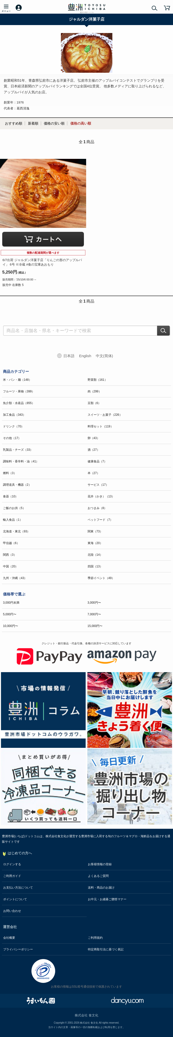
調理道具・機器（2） (17, 484)
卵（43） (94, 438)
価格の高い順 (80, 123)
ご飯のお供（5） (14, 508)
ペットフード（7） (100, 519)
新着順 (33, 123)
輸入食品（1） (13, 519)
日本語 (68, 356)
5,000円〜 (9, 614)
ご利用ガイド (12, 876)
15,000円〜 (95, 626)
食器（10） (10, 496)
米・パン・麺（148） (17, 379)
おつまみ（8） (97, 508)
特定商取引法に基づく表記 (106, 949)
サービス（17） (98, 484)
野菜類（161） (97, 379)
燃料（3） (10, 473)
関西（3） (10, 554)
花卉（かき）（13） (101, 496)
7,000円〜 (94, 614)
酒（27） (94, 449)
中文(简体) (104, 356)
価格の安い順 (54, 123)
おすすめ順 (13, 123)
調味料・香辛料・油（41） (21, 461)
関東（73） (95, 531)
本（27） (94, 473)
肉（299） (94, 391)
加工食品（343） (14, 414)
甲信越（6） (11, 543)
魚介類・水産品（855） (19, 403)
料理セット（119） (100, 426)
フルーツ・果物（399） (19, 391)
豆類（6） (94, 403)
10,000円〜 (10, 626)
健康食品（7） (97, 461)
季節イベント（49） (101, 578)
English (85, 356)
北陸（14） (95, 554)
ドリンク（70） (13, 426)
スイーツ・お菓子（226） (105, 414)
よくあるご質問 (98, 876)
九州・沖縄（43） (15, 578)
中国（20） (10, 566)
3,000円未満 (11, 602)
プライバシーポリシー (18, 949)
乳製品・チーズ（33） (18, 449)
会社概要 (9, 937)
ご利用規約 (95, 937)
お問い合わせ (12, 911)
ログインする (12, 864)
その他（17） (12, 438)
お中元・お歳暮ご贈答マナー (107, 899)
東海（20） (95, 543)
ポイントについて (15, 899)
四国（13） (95, 566)
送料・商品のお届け (101, 887)
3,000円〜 (94, 602)
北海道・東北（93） (16, 531)
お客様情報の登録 (100, 864)
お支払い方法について (18, 887)
